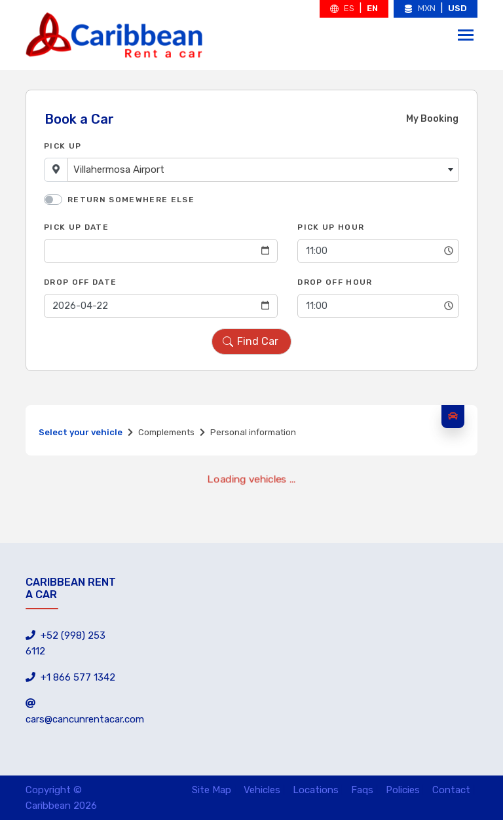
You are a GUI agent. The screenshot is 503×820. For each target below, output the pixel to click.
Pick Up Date (76, 227)
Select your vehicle (80, 432)
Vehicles (262, 790)
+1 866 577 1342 (70, 677)
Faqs (362, 790)
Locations (316, 790)
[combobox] (263, 170)
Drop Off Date (80, 282)
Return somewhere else (131, 199)
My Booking (432, 118)
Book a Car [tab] (79, 119)
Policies (403, 790)
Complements (166, 432)
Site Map (211, 790)
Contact (451, 790)
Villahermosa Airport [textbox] (118, 169)
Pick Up (62, 146)
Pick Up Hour (330, 227)
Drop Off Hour (334, 282)
